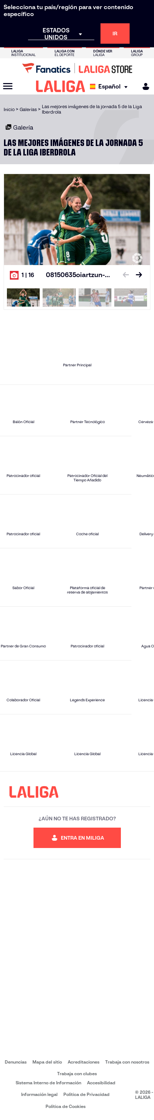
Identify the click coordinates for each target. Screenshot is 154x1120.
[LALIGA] (60, 86)
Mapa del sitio (47, 1062)
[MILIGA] (143, 86)
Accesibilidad (101, 1082)
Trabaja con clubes (77, 1073)
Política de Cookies (66, 1106)
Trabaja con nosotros (127, 1062)
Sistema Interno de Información (48, 1082)
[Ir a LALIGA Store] (77, 68)
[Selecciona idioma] (110, 86)
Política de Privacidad (86, 1094)
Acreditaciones (83, 1062)
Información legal (39, 1094)
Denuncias (16, 1062)
